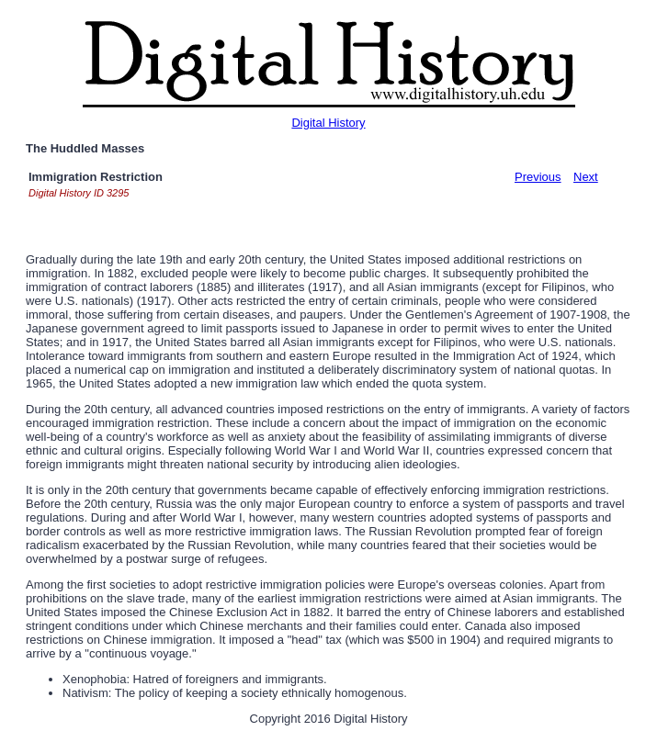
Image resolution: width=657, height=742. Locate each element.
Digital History (328, 122)
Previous (538, 177)
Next (585, 177)
